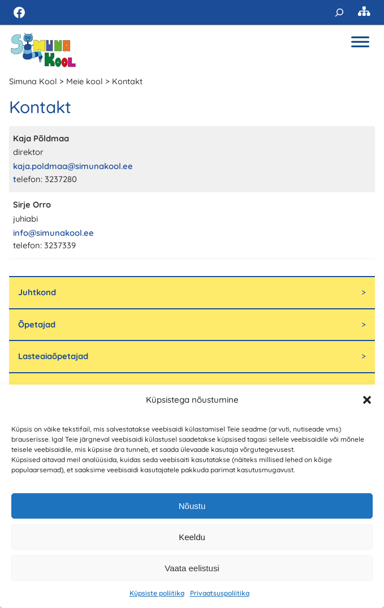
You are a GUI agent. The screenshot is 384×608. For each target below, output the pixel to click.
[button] (367, 400)
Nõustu (192, 506)
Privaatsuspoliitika (219, 593)
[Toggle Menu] (360, 41)
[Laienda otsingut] (339, 12)
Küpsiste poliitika (157, 593)
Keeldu (192, 537)
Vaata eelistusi (192, 568)
